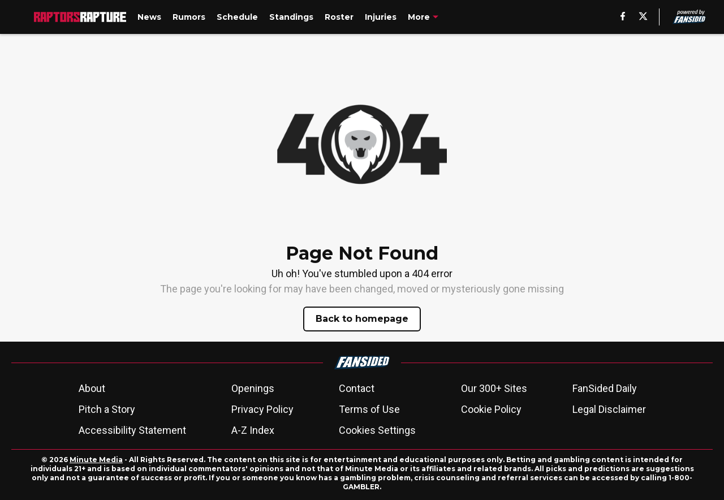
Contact (356, 388)
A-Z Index (252, 430)
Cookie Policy (491, 409)
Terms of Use (369, 409)
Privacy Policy (262, 409)
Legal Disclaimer (609, 409)
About (92, 388)
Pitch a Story (107, 409)
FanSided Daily (604, 388)
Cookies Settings (377, 430)
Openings (252, 388)
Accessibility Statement (132, 430)
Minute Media (96, 459)
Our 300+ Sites (494, 388)
